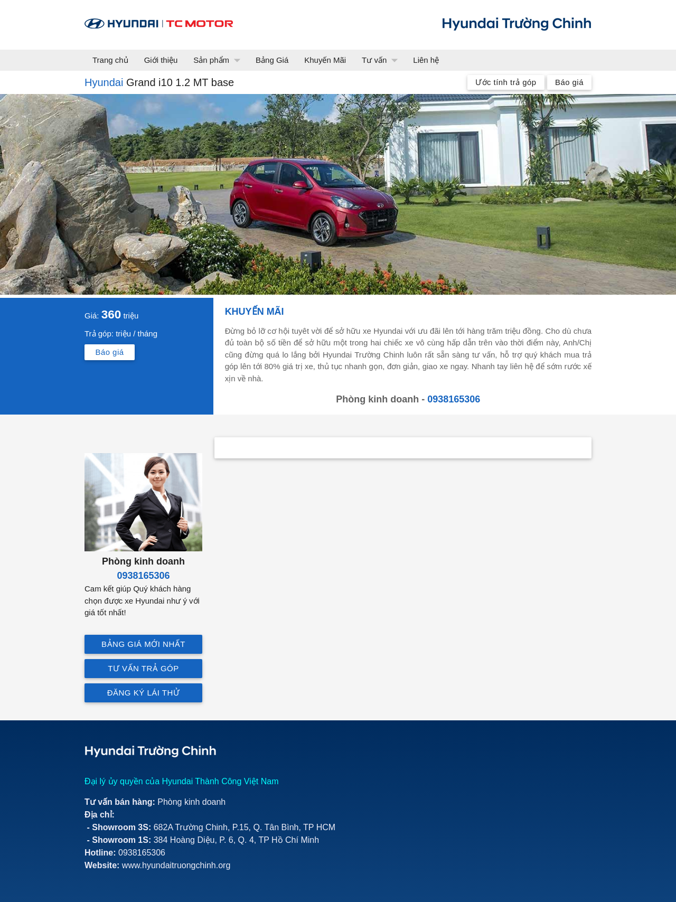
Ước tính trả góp (505, 82)
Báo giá (569, 82)
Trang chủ (110, 59)
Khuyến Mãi (325, 59)
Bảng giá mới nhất (143, 644)
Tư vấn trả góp (143, 668)
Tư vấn (382, 60)
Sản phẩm (219, 60)
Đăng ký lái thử (143, 692)
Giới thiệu (161, 59)
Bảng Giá (272, 59)
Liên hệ (426, 59)
